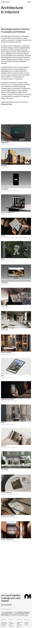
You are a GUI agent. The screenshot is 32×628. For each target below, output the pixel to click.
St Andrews (22, 613)
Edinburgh (27, 613)
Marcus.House (9, 612)
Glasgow (2, 614)
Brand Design (20, 612)
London (6, 614)
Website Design (26, 612)
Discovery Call (6, 104)
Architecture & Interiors (7, 613)
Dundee (17, 613)
